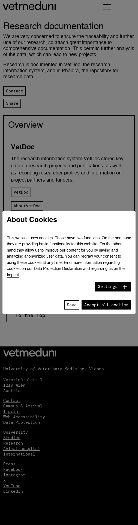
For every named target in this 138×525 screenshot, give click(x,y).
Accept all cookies (106, 305)
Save (72, 305)
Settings (108, 286)
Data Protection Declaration (58, 268)
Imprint (13, 274)
